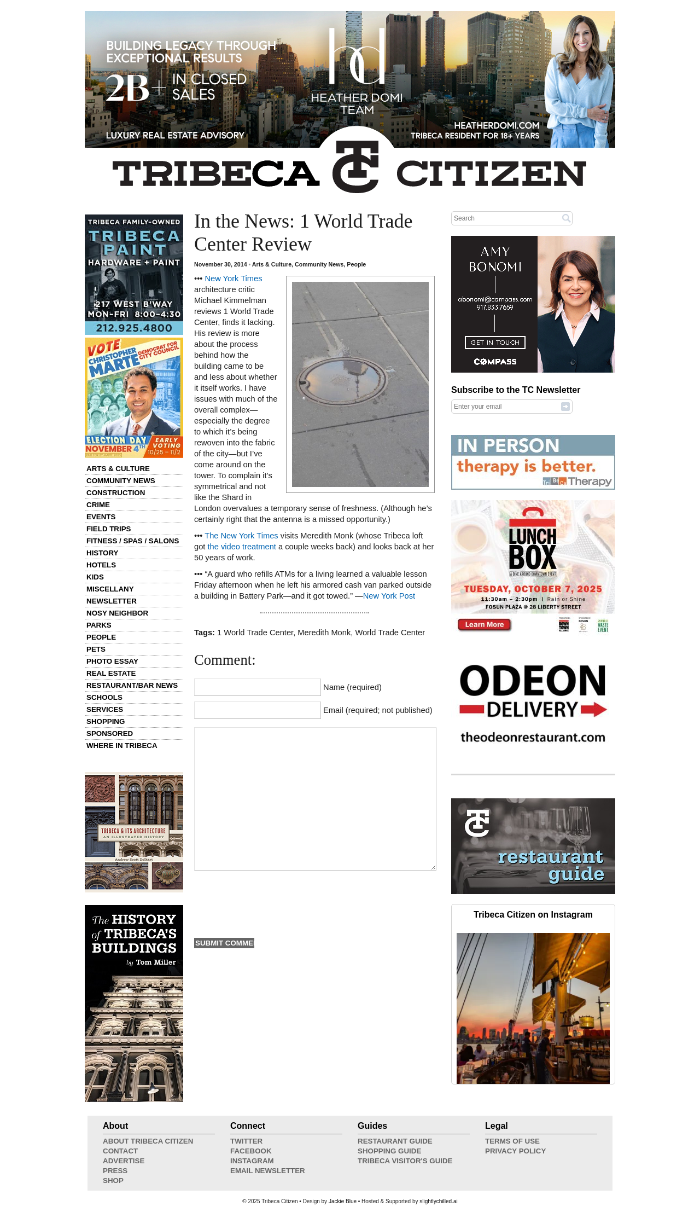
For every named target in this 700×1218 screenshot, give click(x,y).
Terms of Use (512, 1141)
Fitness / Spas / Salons (132, 541)
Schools (104, 697)
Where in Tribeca (122, 745)
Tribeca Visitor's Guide (405, 1161)
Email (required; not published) (378, 710)
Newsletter (111, 601)
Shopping (105, 721)
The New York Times (241, 535)
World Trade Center (390, 632)
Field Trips (108, 529)
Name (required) (352, 687)
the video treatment (241, 546)
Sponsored (109, 733)
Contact (120, 1151)
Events (100, 517)
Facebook (251, 1151)
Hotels (101, 565)
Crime (98, 505)
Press (115, 1171)
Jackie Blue (343, 1201)
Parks (99, 625)
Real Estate (111, 673)
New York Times (233, 278)
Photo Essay (112, 661)
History (102, 553)
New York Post (389, 595)
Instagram (252, 1161)
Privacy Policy (515, 1151)
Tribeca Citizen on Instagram (533, 914)
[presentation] (277, 902)
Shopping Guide (389, 1151)
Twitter (246, 1141)
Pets (96, 649)
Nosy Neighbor (117, 613)
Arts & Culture (118, 469)
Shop (113, 1180)
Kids (95, 577)
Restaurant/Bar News (132, 685)
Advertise (123, 1161)
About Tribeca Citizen (148, 1141)
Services (104, 709)
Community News (120, 481)
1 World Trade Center (255, 632)
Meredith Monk (324, 632)
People (101, 637)
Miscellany (110, 589)
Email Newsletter (267, 1171)
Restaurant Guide (395, 1141)
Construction (115, 493)
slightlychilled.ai (438, 1201)
